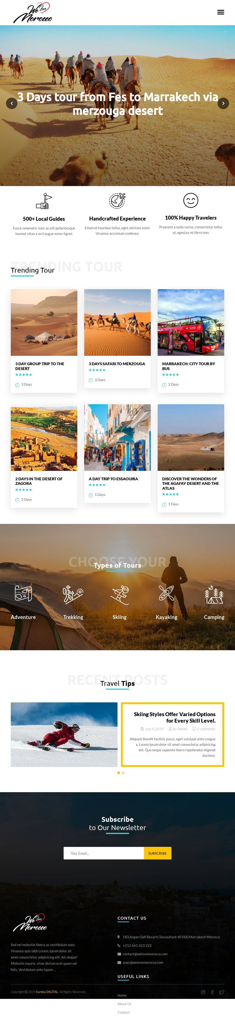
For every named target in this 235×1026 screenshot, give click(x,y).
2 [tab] (124, 774)
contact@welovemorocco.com (145, 954)
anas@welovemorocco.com (143, 962)
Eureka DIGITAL (47, 992)
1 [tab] (119, 774)
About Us (124, 1004)
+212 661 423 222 (137, 945)
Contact (124, 1012)
